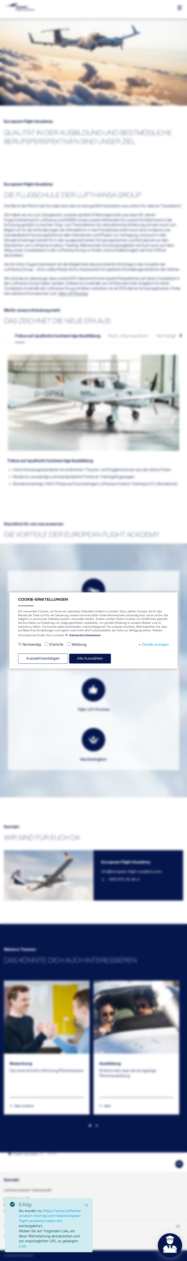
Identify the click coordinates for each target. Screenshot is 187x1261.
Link (23, 1246)
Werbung (79, 645)
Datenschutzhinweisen (85, 635)
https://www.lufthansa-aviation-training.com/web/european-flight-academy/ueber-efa (50, 1216)
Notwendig (31, 645)
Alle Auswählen (90, 659)
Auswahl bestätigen (43, 659)
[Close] (86, 1205)
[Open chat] (170, 1245)
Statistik (56, 645)
